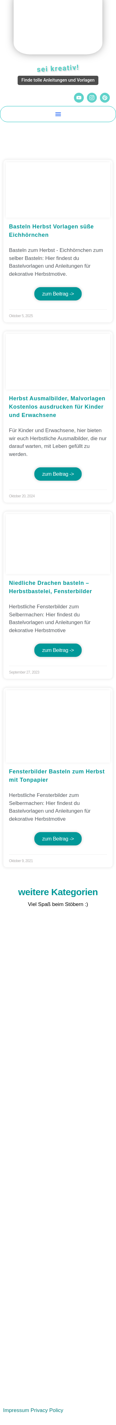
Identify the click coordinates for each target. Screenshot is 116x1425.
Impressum (16, 1410)
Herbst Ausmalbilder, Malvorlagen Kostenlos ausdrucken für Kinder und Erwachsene (57, 406)
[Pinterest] (105, 98)
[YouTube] (79, 98)
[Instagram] (92, 98)
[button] (58, 114)
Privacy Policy (47, 1410)
